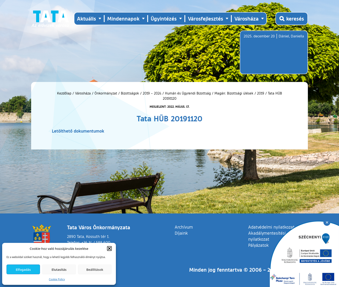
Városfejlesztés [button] (205, 18)
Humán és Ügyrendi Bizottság (188, 93)
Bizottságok (130, 93)
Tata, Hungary (268, 55)
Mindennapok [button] (123, 18)
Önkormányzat (105, 93)
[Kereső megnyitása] (291, 18)
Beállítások (94, 269)
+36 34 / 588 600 (96, 242)
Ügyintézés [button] (164, 18)
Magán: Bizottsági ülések (233, 93)
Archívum (184, 227)
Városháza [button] (246, 18)
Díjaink (181, 233)
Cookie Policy (57, 279)
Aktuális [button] (86, 18)
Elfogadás (23, 269)
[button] (109, 248)
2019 (260, 93)
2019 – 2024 (152, 93)
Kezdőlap (64, 93)
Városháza (83, 93)
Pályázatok (258, 245)
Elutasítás (58, 269)
